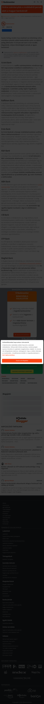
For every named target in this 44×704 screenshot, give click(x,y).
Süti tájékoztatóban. (8, 355)
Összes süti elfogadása (22, 360)
